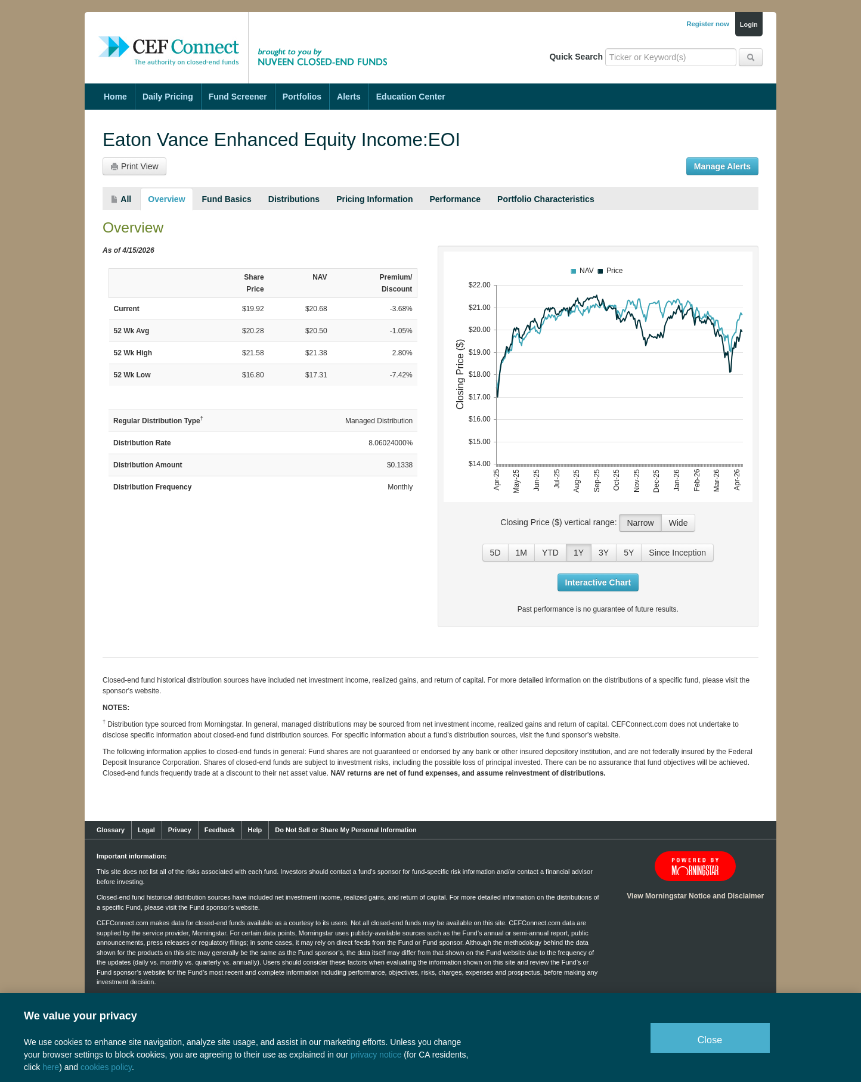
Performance (455, 199)
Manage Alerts (722, 166)
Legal (146, 829)
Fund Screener (238, 96)
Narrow (640, 523)
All (120, 199)
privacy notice (376, 1054)
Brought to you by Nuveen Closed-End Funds (326, 39)
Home (115, 96)
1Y (579, 552)
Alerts (349, 96)
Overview (166, 199)
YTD (550, 552)
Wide (678, 523)
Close (710, 1040)
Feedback (220, 829)
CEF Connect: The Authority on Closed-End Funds (168, 39)
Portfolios (302, 96)
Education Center (410, 96)
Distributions (294, 199)
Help (255, 829)
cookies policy (106, 1067)
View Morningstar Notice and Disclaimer (695, 896)
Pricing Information (374, 199)
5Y (629, 552)
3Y (604, 552)
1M (521, 552)
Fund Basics (227, 199)
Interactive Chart (598, 582)
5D (495, 552)
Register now (707, 23)
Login (749, 24)
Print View (134, 166)
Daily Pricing (168, 96)
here (50, 1067)
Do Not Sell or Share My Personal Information (345, 829)
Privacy (179, 829)
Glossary (111, 829)
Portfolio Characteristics (545, 199)
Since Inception (677, 552)
